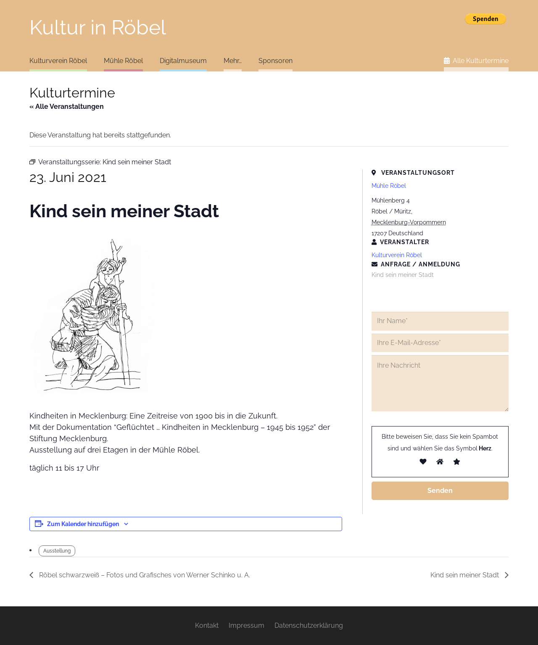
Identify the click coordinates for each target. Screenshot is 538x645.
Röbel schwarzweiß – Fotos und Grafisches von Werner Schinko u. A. (143, 575)
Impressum (246, 625)
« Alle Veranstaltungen (66, 107)
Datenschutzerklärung (308, 625)
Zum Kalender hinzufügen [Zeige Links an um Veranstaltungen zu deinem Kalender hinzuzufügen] (83, 524)
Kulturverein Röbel (397, 255)
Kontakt (207, 625)
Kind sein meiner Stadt (465, 575)
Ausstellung (57, 551)
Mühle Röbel (389, 185)
